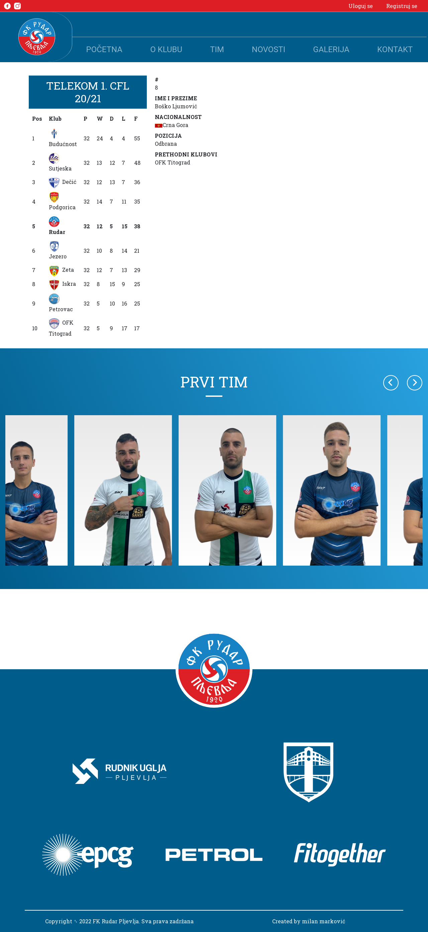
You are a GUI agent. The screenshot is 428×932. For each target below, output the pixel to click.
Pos (37, 118)
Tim (217, 49)
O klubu (166, 49)
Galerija (331, 49)
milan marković (323, 921)
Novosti (268, 49)
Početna (104, 49)
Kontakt (395, 49)
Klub (55, 118)
